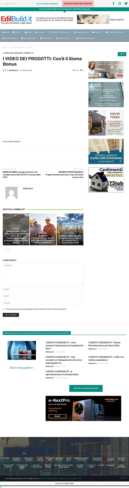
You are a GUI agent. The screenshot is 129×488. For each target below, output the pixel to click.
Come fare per (40, 459)
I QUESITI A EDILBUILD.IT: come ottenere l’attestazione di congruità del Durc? (64, 345)
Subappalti (110, 465)
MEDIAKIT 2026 (56, 478)
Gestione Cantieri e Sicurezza (81, 459)
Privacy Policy (68, 478)
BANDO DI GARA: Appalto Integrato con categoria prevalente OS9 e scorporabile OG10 (70, 239)
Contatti (101, 465)
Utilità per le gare (122, 459)
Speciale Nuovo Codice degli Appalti (63, 466)
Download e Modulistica (97, 459)
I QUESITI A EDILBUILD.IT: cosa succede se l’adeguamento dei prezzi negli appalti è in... (64, 360)
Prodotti (6, 458)
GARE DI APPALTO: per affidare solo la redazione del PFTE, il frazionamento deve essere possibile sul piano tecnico (16, 237)
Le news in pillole (91, 466)
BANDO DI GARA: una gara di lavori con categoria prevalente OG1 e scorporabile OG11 (22, 174)
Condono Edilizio (80, 466)
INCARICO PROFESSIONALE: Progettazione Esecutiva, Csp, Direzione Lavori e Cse (64, 174)
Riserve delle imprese (9, 466)
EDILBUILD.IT (44, 478)
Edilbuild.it (13, 70)
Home (5, 47)
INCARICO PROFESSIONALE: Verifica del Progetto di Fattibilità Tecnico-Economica (43, 239)
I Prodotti (28, 47)
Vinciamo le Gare (59, 459)
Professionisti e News (22, 466)
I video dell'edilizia (16, 47)
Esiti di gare (68, 459)
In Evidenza (15, 228)
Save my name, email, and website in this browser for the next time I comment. (36, 309)
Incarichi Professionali (36, 466)
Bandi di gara (49, 459)
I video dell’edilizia (121, 466)
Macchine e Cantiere (29, 459)
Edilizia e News (48, 466)
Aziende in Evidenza (16, 459)
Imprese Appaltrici (110, 459)
